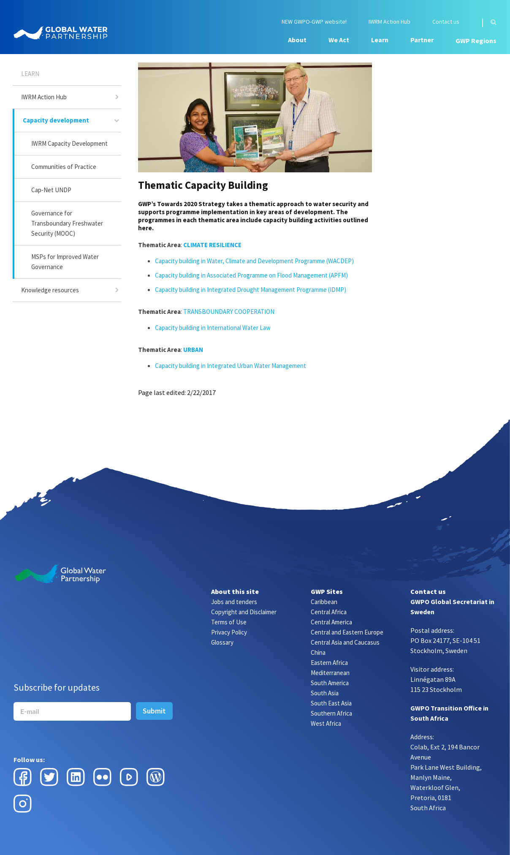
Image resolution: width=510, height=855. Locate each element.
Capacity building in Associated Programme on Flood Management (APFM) (251, 275)
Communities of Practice (63, 167)
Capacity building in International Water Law (213, 328)
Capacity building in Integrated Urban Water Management (230, 366)
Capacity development (56, 120)
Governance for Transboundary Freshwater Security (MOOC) (67, 223)
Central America (331, 622)
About (297, 39)
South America (330, 683)
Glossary (222, 642)
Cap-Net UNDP (51, 190)
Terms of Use (229, 622)
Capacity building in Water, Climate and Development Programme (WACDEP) (255, 261)
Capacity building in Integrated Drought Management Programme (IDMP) (250, 290)
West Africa (326, 723)
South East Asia (331, 703)
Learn (379, 39)
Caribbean (324, 602)
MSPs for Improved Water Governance (65, 262)
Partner (422, 39)
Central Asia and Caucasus (345, 642)
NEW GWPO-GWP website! (314, 21)
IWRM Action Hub (389, 21)
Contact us (445, 21)
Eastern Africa (329, 663)
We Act (338, 39)
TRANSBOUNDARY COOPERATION (228, 312)
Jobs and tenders (234, 602)
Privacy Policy (229, 632)
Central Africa (329, 612)
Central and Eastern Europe (347, 632)
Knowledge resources (50, 290)
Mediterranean (330, 673)
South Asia (325, 693)
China (318, 652)
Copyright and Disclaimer (244, 612)
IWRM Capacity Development (69, 143)
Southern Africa (331, 713)
